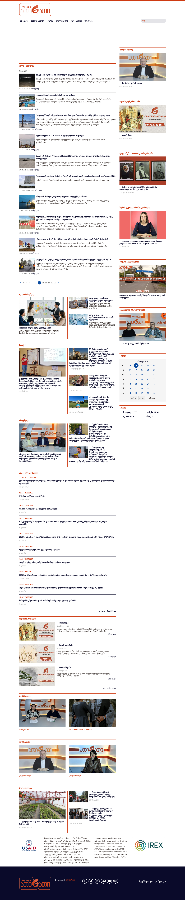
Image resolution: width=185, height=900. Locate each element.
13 (46, 283)
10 (36, 283)
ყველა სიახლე (109, 688)
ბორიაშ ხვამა (65, 668)
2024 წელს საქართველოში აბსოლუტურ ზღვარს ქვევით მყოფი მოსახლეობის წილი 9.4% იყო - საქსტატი (63, 575)
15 (52, 283)
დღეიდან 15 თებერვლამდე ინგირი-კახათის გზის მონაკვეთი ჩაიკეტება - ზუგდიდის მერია (73, 260)
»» (162, 361)
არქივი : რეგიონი (107, 611)
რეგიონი (22, 512)
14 (49, 283)
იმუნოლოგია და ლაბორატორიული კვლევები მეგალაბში (101, 317)
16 (55, 283)
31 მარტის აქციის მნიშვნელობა (135, 344)
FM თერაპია (24, 730)
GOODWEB (70, 880)
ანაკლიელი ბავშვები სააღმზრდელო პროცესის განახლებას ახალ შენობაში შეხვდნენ (72, 239)
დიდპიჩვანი (64, 623)
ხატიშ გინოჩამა (65, 645)
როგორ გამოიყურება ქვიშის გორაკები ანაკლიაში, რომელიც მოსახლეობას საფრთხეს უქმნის (75, 176)
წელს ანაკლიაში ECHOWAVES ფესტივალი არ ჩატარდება (60, 136)
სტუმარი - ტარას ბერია (132, 83)
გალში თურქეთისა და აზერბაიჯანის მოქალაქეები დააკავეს (44, 562)
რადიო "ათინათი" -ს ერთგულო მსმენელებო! (38, 509)
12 (43, 283)
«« (123, 361)
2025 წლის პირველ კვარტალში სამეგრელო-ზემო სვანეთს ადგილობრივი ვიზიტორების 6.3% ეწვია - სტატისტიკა (66, 537)
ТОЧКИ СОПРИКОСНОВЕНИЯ (80, 730)
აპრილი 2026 (142, 362)
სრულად (35, 89)
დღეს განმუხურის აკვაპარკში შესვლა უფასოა (55, 95)
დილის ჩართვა (25, 776)
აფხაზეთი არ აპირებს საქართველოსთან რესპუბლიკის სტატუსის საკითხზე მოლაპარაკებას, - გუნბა (61, 588)
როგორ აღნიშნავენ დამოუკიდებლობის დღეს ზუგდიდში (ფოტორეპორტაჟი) (102, 794)
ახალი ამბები (24, 487)
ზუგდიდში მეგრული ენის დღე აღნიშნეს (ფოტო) (39, 550)
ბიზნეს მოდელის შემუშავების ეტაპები (35, 328)
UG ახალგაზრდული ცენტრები (32, 496)
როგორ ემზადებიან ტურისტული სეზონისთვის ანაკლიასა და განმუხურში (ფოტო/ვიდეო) (73, 115)
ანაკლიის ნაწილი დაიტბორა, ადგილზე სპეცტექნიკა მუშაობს (61, 197)
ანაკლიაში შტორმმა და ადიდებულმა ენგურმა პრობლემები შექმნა (64, 75)
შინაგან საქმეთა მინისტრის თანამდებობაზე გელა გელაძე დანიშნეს (47, 601)
